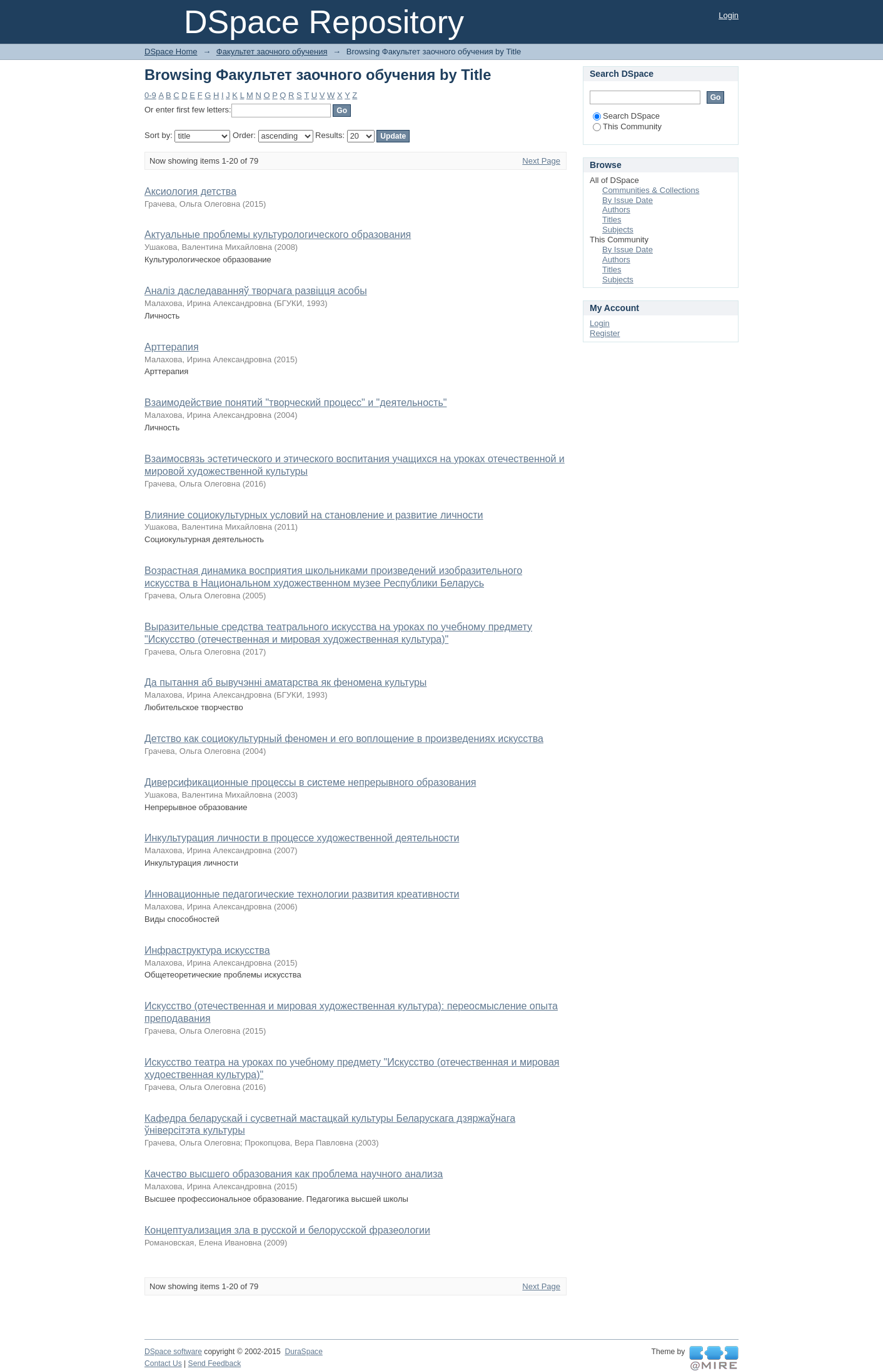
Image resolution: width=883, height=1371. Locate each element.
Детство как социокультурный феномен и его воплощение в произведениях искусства (343, 738)
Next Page (541, 161)
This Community (627, 126)
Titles (612, 219)
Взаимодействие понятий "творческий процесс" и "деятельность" (295, 402)
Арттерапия (171, 347)
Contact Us (163, 1363)
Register (605, 333)
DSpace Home (171, 51)
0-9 (150, 95)
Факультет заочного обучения (272, 51)
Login (729, 15)
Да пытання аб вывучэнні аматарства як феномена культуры (285, 682)
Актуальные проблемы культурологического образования (277, 234)
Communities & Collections (650, 190)
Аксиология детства (190, 191)
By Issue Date (627, 200)
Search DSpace (626, 116)
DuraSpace (303, 1351)
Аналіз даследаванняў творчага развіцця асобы (255, 290)
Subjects (617, 229)
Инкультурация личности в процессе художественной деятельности (301, 838)
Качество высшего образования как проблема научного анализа (293, 1174)
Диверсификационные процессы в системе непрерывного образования (310, 782)
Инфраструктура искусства (207, 950)
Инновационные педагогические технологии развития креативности (301, 894)
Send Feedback (214, 1363)
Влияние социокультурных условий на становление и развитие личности (313, 515)
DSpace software (173, 1351)
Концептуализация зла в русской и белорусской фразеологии (287, 1230)
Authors (616, 209)
